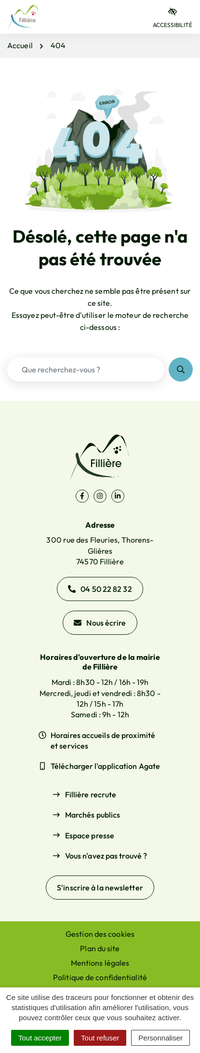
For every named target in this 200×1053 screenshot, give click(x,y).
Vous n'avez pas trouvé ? (106, 856)
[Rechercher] (181, 369)
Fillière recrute (91, 794)
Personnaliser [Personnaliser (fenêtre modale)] (160, 1038)
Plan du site (100, 948)
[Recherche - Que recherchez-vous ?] (85, 369)
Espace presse (89, 835)
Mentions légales (100, 963)
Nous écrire (100, 623)
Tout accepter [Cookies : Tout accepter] (40, 1038)
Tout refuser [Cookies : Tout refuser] (100, 1038)
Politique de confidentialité (100, 977)
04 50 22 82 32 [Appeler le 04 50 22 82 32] (100, 589)
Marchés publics (92, 815)
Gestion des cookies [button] (100, 934)
